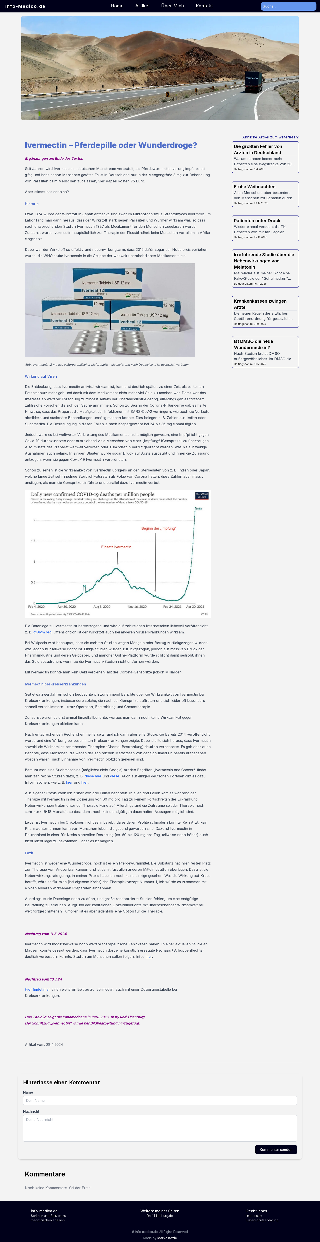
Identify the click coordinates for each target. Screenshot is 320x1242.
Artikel (142, 5)
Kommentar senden (276, 1149)
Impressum (254, 1216)
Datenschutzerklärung (262, 1220)
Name (28, 1092)
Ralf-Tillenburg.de (160, 1216)
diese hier (93, 776)
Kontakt (204, 5)
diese (114, 776)
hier (69, 782)
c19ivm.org (42, 632)
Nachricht (31, 1111)
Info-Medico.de (25, 6)
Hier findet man (37, 989)
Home (117, 5)
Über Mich (172, 5)
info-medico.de (44, 1211)
